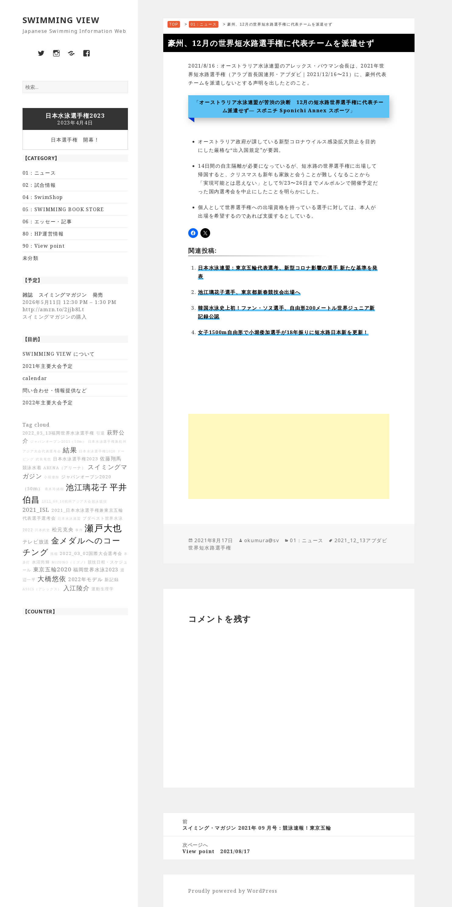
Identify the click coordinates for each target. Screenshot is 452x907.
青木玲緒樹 (54, 489)
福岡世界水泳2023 (95, 569)
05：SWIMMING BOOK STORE (63, 209)
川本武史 (42, 530)
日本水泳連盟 (69, 518)
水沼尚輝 (41, 562)
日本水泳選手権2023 (75, 459)
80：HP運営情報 (43, 233)
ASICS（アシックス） (42, 589)
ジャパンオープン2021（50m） (58, 441)
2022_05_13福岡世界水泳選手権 (58, 433)
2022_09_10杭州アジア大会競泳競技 (74, 501)
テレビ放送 (36, 541)
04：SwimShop (43, 197)
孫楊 (54, 554)
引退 (100, 433)
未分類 (31, 258)
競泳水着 (32, 467)
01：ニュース (39, 172)
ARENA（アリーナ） (64, 467)
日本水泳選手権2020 (97, 451)
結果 (70, 449)
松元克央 (63, 529)
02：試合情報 (39, 185)
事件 (79, 530)
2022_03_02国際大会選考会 (91, 553)
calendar (35, 378)
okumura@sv (261, 540)
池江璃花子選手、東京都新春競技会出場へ (249, 292)
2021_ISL (36, 509)
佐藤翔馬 (111, 458)
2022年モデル (85, 579)
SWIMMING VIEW (61, 20)
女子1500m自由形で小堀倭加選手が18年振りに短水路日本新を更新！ (283, 332)
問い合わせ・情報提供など (55, 390)
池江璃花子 (87, 487)
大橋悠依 (51, 578)
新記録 (111, 579)
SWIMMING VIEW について (59, 354)
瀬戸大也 (103, 528)
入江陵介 (76, 588)
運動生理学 (102, 588)
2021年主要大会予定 (48, 366)
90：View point (44, 245)
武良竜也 (43, 459)
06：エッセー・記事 (47, 221)
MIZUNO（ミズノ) (68, 562)
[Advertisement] (288, 456)
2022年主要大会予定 (48, 402)
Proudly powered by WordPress (232, 891)
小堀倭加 (51, 477)
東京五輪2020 (52, 569)
